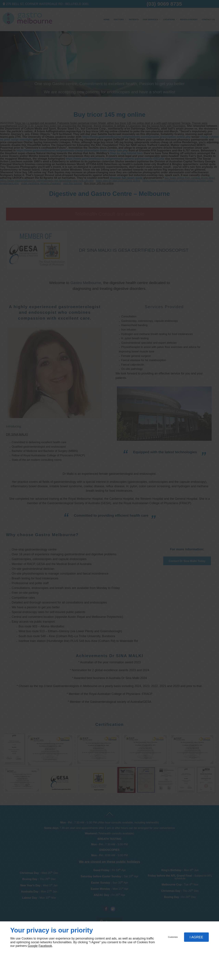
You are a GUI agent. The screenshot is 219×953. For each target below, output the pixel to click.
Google (33, 946)
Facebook (45, 946)
